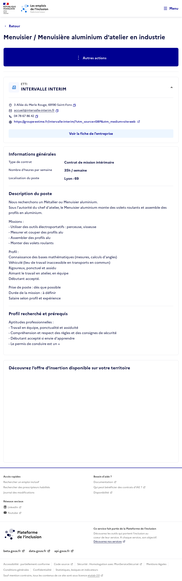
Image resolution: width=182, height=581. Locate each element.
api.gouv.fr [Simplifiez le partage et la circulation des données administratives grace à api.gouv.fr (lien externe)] (62, 551)
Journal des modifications (18, 492)
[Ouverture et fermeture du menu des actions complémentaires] (91, 58)
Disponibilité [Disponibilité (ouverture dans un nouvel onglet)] (101, 492)
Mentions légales (156, 564)
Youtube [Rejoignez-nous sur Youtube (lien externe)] (10, 513)
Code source (62, 564)
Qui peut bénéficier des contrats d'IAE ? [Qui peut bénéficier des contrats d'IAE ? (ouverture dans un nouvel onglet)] (118, 487)
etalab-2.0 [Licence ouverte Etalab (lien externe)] (94, 575)
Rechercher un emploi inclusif (21, 482)
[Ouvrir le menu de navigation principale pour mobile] (169, 8)
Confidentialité (42, 570)
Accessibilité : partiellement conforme (26, 564)
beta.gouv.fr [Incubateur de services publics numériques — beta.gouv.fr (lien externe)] (12, 551)
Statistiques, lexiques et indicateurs (77, 570)
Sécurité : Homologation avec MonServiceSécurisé (108, 564)
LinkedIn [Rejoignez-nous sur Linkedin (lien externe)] (10, 507)
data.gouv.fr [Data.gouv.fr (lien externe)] (37, 551)
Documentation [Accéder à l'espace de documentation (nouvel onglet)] (103, 482)
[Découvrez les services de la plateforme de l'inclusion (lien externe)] (23, 534)
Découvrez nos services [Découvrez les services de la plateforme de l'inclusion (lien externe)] (108, 541)
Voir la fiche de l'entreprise (91, 133)
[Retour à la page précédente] (13, 26)
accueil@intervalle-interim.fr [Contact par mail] (34, 110)
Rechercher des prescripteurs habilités (26, 487)
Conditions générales (16, 570)
